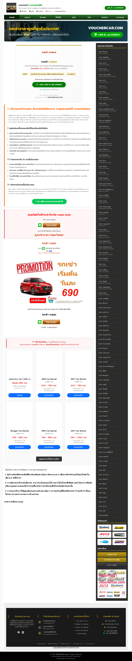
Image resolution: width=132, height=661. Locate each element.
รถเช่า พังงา (111, 161)
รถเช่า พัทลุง (102, 484)
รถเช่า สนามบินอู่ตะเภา (111, 190)
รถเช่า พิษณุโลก (111, 155)
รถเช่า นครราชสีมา (111, 75)
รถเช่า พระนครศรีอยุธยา (106, 366)
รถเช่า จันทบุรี (102, 416)
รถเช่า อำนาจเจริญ (104, 339)
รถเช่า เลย (111, 265)
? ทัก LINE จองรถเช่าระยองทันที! (49, 201)
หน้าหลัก (12, 17)
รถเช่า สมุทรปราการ (111, 144)
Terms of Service (70, 658)
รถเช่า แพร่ (102, 511)
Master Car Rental (81, 627)
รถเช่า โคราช (111, 52)
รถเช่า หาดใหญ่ (111, 196)
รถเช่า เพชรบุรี (103, 456)
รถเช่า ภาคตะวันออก (49, 327)
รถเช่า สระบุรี (102, 402)
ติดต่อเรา (105, 17)
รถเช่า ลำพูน (111, 293)
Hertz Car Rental (81, 630)
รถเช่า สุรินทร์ (102, 321)
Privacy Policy (60, 658)
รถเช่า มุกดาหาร (103, 312)
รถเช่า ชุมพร (102, 465)
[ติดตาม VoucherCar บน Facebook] (19, 632)
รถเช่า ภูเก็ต (111, 104)
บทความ (27, 17)
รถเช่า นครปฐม (111, 213)
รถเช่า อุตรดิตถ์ (103, 515)
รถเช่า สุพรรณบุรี (104, 398)
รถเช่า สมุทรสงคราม (111, 247)
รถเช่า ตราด (102, 429)
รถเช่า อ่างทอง (103, 407)
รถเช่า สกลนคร (111, 253)
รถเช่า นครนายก (103, 353)
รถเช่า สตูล (102, 493)
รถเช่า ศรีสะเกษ (103, 326)
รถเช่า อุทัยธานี (103, 411)
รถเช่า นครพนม (111, 98)
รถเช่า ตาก (111, 86)
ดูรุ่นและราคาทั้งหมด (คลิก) (49, 459)
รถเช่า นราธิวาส (103, 475)
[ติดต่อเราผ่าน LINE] (23, 632)
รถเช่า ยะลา (102, 502)
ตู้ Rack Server (65, 644)
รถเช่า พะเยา (102, 506)
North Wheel (80, 634)
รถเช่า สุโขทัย (102, 393)
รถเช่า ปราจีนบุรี (103, 434)
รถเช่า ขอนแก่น (111, 127)
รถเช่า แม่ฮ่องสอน (111, 288)
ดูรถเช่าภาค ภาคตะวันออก (49, 235)
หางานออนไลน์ (90, 644)
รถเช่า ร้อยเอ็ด (111, 259)
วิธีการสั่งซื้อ (110, 621)
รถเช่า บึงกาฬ (102, 303)
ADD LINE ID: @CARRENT (49, 84)
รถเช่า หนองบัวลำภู (104, 335)
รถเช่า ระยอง (111, 69)
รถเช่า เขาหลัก (111, 276)
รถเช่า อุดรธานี (111, 115)
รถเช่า (74, 17)
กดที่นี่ (44, 89)
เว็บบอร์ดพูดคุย (110, 627)
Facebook (120, 17)
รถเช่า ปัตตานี (103, 479)
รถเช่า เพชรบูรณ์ (103, 380)
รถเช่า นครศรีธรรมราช (111, 109)
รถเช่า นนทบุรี (103, 362)
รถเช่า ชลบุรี (102, 425)
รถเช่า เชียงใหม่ (111, 58)
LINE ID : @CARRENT (115, 8)
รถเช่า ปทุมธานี (111, 132)
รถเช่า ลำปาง (111, 236)
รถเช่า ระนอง (102, 488)
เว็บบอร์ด (43, 17)
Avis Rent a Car (80, 621)
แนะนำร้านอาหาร (77, 644)
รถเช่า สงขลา (102, 497)
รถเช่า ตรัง (111, 81)
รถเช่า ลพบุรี (102, 384)
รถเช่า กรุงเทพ (111, 178)
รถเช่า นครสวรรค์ (104, 357)
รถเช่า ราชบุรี (111, 219)
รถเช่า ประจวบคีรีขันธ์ (105, 452)
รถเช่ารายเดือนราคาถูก (13, 502)
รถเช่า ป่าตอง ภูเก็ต (111, 207)
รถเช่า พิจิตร (102, 371)
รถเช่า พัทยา (111, 92)
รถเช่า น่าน (111, 138)
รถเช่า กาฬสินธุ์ (103, 298)
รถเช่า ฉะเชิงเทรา (104, 420)
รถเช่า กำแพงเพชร (104, 344)
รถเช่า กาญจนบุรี (111, 224)
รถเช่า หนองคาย (103, 330)
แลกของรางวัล (112, 554)
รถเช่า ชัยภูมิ (111, 282)
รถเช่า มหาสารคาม (104, 307)
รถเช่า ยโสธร (102, 317)
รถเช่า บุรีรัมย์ (111, 270)
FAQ (89, 17)
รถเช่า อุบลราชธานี (111, 184)
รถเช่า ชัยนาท (103, 348)
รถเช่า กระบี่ (111, 201)
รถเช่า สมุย (111, 173)
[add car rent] (49, 228)
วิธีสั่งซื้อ (58, 17)
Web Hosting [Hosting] (52, 644)
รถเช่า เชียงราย (111, 150)
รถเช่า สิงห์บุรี (102, 389)
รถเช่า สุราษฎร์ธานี (111, 121)
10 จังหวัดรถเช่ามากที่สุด (112, 560)
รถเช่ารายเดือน (112, 565)
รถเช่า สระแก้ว (103, 443)
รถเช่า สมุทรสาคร (111, 242)
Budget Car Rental (80, 624)
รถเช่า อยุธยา (111, 230)
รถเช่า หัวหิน (111, 167)
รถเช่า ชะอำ (111, 63)
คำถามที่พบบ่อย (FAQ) (110, 624)
